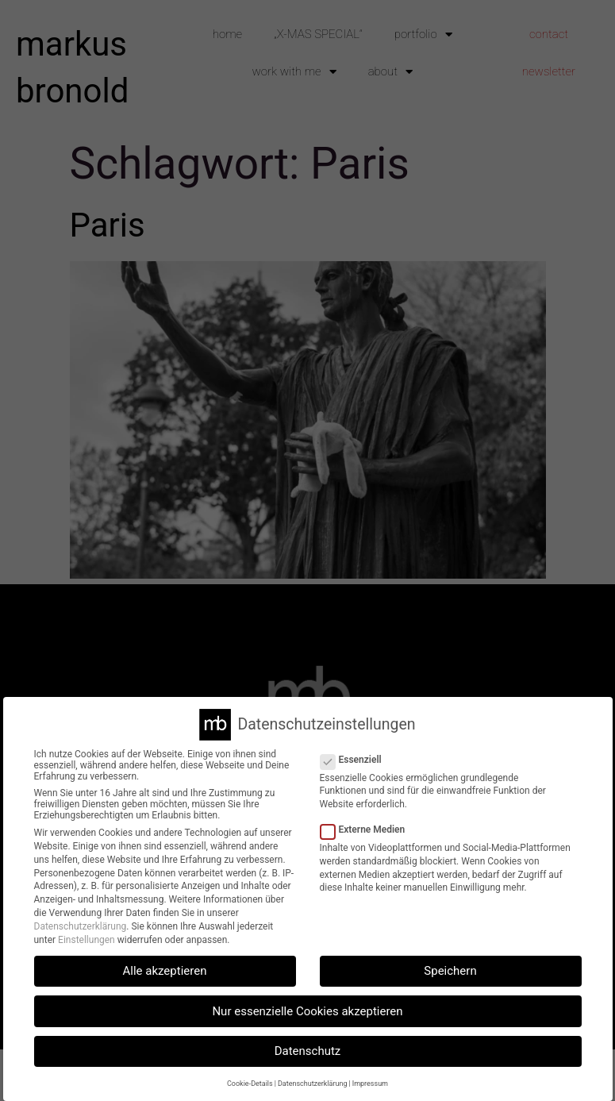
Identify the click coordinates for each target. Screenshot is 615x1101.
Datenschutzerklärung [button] (313, 1084)
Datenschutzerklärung (80, 926)
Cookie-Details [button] (250, 1084)
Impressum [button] (370, 1084)
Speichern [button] (450, 971)
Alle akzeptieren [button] (165, 971)
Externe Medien (368, 829)
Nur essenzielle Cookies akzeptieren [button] (307, 1011)
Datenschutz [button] (308, 1051)
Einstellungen (86, 939)
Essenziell (356, 759)
